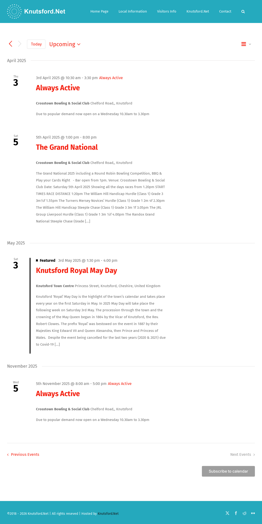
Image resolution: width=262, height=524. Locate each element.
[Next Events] (19, 44)
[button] (243, 11)
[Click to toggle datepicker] (66, 44)
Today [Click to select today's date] (36, 44)
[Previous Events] (10, 44)
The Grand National (67, 147)
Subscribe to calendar (228, 471)
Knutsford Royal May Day (76, 270)
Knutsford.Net (108, 514)
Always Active (58, 88)
